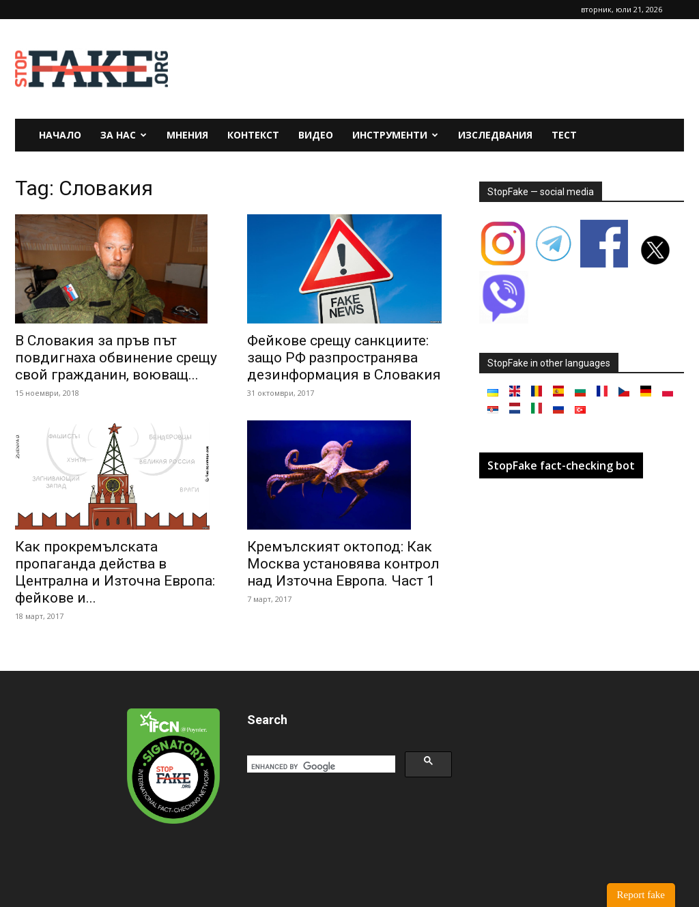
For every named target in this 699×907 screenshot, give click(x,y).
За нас (123, 134)
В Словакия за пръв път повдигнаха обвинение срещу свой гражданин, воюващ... (116, 357)
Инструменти (395, 134)
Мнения (187, 134)
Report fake (641, 894)
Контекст (253, 134)
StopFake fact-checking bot (561, 465)
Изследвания (495, 134)
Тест (564, 134)
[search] (319, 766)
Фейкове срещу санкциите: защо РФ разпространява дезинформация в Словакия (344, 357)
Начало (60, 134)
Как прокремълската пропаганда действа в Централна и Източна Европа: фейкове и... (115, 572)
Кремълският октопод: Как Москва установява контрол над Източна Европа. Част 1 (343, 563)
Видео (315, 134)
